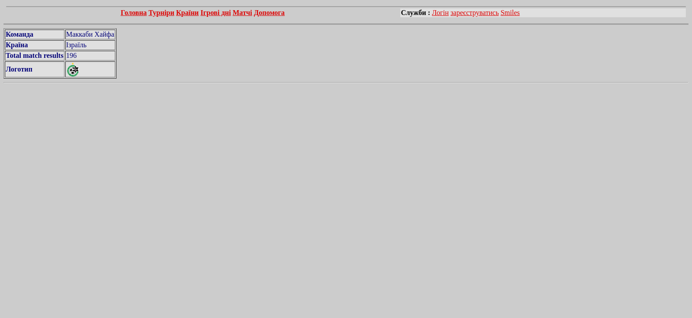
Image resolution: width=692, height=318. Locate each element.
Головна (133, 12)
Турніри (161, 12)
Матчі (242, 12)
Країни (187, 12)
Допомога (269, 12)
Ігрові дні (215, 12)
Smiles (510, 12)
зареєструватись (475, 12)
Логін (440, 12)
